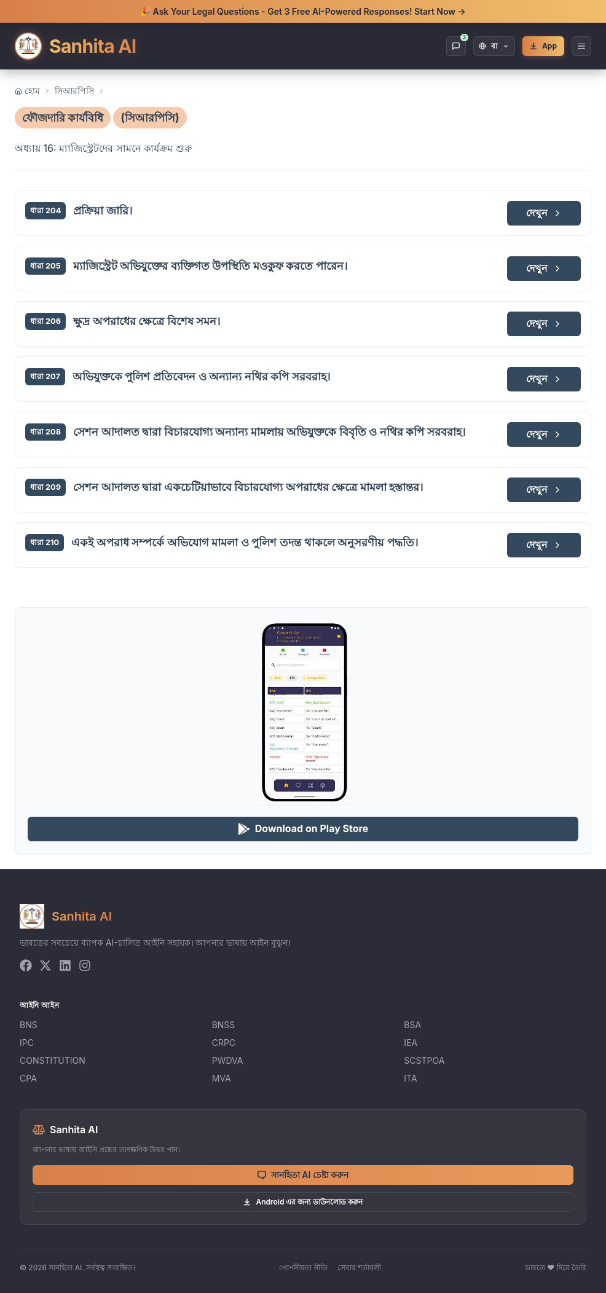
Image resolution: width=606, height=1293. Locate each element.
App (543, 45)
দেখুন (544, 212)
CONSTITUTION (52, 1060)
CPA (28, 1078)
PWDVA (227, 1060)
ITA (410, 1078)
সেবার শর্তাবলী (359, 1267)
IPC (27, 1042)
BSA (412, 1025)
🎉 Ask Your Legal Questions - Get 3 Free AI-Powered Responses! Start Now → (303, 11)
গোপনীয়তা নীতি (303, 1267)
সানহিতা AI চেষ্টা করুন (303, 1174)
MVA (221, 1078)
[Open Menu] (581, 46)
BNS (28, 1025)
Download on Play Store (303, 828)
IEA (410, 1042)
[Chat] (456, 46)
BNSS (223, 1025)
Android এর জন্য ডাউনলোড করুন (302, 1201)
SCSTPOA (424, 1060)
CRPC (223, 1042)
